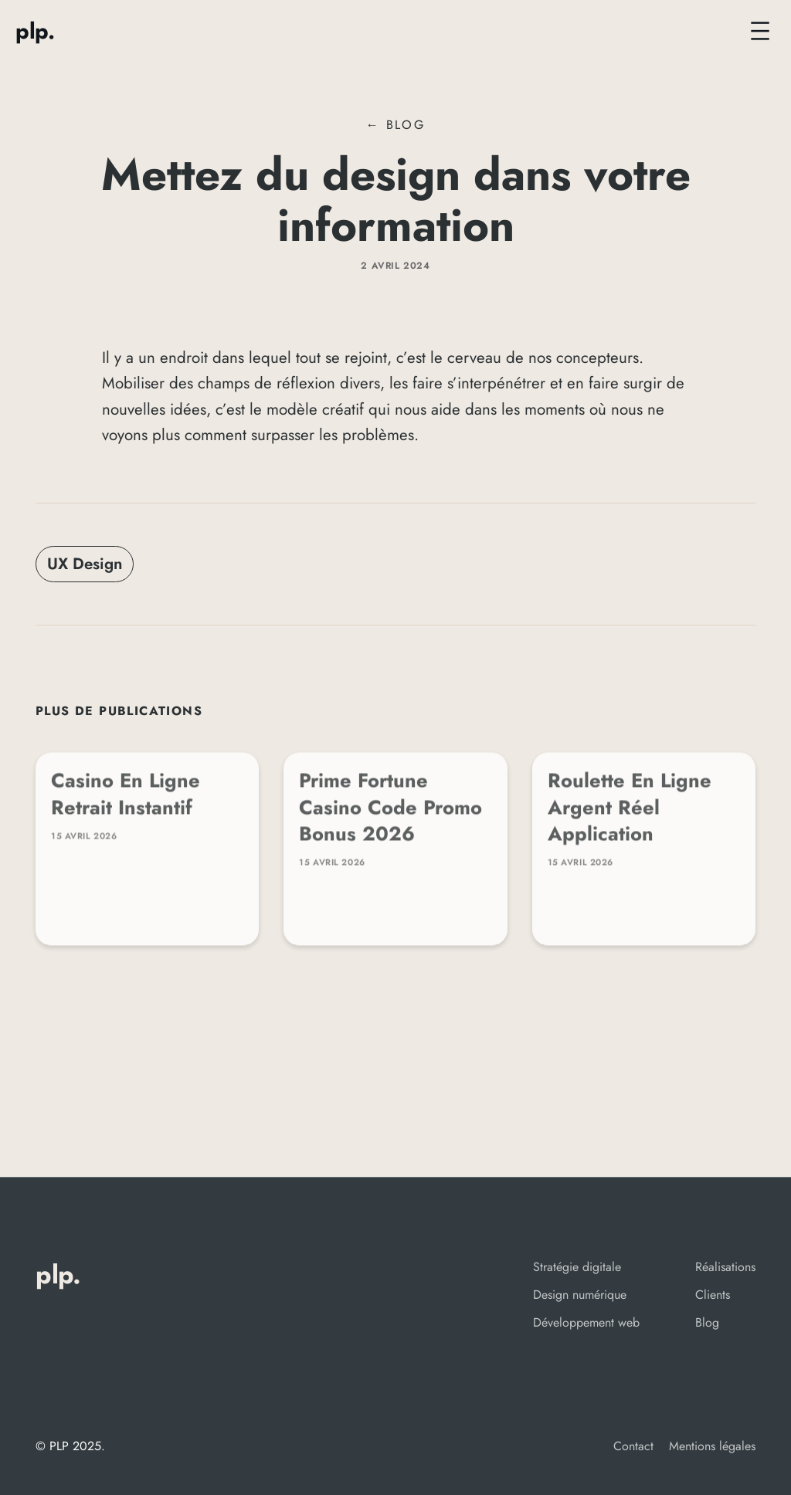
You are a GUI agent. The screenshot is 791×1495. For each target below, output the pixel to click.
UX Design (84, 563)
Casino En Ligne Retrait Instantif (125, 800)
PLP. (34, 31)
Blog (406, 125)
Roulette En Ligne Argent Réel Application (629, 813)
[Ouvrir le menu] (760, 30)
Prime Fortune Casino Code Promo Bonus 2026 (390, 813)
